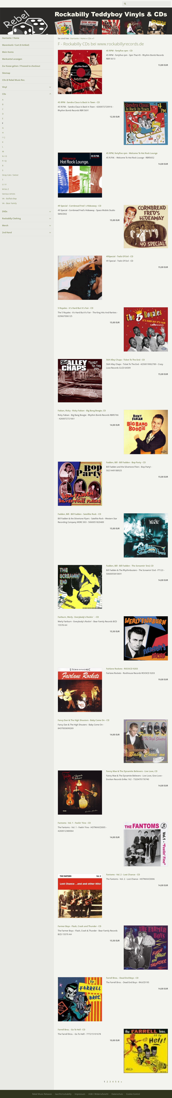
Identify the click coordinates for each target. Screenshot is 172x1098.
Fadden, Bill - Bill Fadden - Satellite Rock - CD (79, 514)
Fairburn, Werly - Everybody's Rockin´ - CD (78, 617)
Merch (5, 225)
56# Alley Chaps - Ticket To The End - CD (125, 359)
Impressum (80, 1094)
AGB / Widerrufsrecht (98, 1094)
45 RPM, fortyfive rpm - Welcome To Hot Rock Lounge (131, 153)
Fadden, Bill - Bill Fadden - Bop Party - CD (126, 462)
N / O (4, 156)
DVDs (4, 211)
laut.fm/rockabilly (63, 1094)
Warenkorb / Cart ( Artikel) (15, 45)
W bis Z (5, 189)
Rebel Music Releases (42, 1094)
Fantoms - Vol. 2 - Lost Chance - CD (123, 874)
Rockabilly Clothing (11, 218)
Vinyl (4, 87)
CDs (4, 94)
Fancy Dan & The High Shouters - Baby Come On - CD (83, 720)
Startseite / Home (10, 38)
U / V (4, 184)
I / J (3, 137)
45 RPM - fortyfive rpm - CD (119, 50)
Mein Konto (8, 52)
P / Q (4, 161)
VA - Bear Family (9, 203)
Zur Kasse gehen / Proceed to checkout (21, 66)
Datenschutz (117, 1094)
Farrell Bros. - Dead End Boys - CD (122, 977)
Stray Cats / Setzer (10, 175)
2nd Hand (7, 232)
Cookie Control (133, 1094)
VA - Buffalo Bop (9, 198)
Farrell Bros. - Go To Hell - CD (71, 1029)
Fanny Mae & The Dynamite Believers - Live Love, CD (131, 771)
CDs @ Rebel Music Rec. (13, 80)
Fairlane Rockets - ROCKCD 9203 (122, 668)
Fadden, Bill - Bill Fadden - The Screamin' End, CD (129, 565)
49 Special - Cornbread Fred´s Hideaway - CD (79, 205)
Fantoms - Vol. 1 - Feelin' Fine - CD (74, 822)
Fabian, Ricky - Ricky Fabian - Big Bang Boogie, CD (82, 410)
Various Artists (8, 194)
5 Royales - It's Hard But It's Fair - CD (75, 308)
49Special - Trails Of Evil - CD (119, 256)
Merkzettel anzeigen (12, 59)
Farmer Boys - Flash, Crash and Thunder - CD (79, 926)
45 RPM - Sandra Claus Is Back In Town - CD (79, 102)
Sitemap (6, 73)
